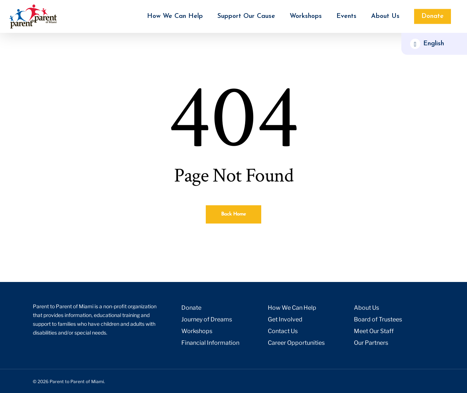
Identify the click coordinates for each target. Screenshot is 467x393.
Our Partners (371, 342)
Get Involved (285, 319)
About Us (366, 307)
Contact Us (283, 331)
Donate (191, 307)
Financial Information (210, 342)
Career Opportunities (296, 342)
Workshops (196, 331)
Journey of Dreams (206, 319)
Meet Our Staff (374, 331)
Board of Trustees (378, 319)
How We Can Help (292, 307)
